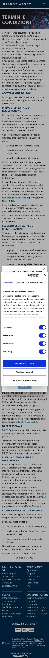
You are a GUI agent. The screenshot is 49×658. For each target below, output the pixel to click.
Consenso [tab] (8, 282)
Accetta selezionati (24, 372)
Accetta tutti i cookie (24, 363)
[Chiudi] (43, 269)
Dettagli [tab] (20, 282)
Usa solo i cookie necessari (24, 380)
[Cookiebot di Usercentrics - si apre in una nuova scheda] (29, 275)
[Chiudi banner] (45, 275)
